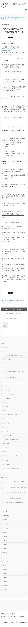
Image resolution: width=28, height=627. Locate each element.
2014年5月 (5, 569)
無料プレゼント (14, 615)
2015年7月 (5, 557)
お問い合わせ (21, 616)
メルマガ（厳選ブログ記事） (10, 377)
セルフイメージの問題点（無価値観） (12, 498)
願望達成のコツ (7, 460)
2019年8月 (5, 532)
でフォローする (15, 313)
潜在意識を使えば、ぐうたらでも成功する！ (13, 502)
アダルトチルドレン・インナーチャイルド (13, 355)
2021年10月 (6, 515)
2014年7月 (5, 561)
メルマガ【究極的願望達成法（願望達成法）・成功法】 (14, 372)
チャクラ (5, 367)
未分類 (5, 427)
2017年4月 (5, 536)
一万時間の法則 (7, 398)
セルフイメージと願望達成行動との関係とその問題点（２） (14, 487)
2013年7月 (5, 585)
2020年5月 (5, 524)
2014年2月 (5, 573)
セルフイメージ (7, 359)
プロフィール (13, 616)
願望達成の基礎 (7, 464)
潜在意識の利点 (7, 435)
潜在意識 (5, 431)
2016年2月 (5, 548)
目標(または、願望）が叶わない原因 (12, 439)
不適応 (5, 402)
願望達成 (5, 451)
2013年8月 (5, 581)
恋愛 (4, 418)
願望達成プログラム (5, 615)
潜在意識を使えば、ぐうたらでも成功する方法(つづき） (15, 493)
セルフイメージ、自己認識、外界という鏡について (14, 482)
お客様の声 (6, 347)
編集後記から (6, 443)
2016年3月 (5, 544)
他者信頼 (5, 406)
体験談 (5, 410)
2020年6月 (5, 519)
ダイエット (6, 363)
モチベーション (7, 381)
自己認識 (5, 447)
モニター (5, 385)
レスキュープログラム (8, 394)
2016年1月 (5, 552)
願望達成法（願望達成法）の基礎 (11, 468)
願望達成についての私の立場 (10, 456)
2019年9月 (5, 528)
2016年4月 (5, 540)
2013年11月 (6, 577)
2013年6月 (5, 589)
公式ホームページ (5, 616)
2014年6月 (5, 565)
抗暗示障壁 (6, 423)
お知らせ (5, 351)
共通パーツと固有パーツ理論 (10, 414)
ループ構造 (6, 390)
